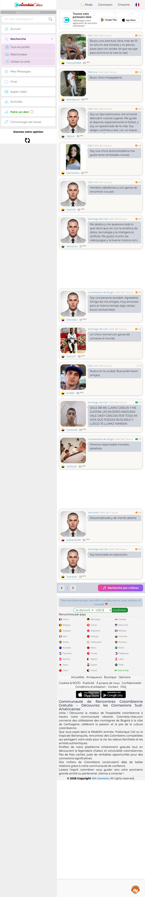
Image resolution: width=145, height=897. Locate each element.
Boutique (110, 794)
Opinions (124, 794)
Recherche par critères (121, 588)
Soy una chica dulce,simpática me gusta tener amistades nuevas (112, 153)
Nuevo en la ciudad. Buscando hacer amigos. (114, 373)
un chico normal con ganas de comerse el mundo (110, 336)
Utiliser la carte (17, 62)
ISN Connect (100, 895)
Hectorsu (72, 246)
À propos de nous (108, 799)
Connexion (105, 4)
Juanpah (71, 576)
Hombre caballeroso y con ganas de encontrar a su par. (113, 189)
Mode (86, 5)
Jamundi (93, 512)
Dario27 (71, 356)
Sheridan (72, 319)
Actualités (77, 794)
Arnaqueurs (94, 794)
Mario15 (71, 209)
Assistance (135, 889)
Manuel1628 (73, 62)
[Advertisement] (100, 19)
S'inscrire (124, 4)
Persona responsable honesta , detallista (110, 446)
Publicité (88, 799)
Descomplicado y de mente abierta (113, 518)
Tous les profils (17, 47)
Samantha (72, 172)
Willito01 (71, 466)
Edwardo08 (73, 539)
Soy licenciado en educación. (109, 554)
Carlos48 (71, 429)
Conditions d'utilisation (91, 803)
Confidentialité (131, 799)
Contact (113, 803)
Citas (28, 5)
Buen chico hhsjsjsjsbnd (106, 77)
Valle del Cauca (102, 35)
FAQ (123, 803)
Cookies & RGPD (70, 799)
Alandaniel (72, 99)
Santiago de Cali (98, 218)
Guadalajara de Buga (100, 292)
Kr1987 (70, 393)
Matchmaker (16, 54)
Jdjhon (70, 136)
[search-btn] (50, 19)
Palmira (92, 72)
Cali (90, 35)
